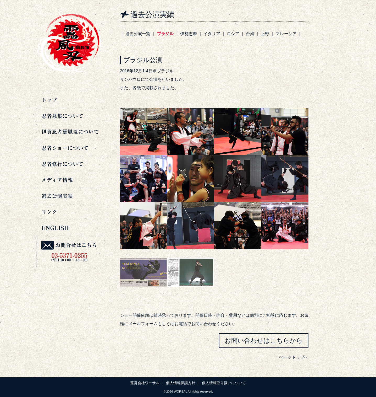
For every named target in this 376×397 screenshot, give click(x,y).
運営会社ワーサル (144, 383)
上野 (265, 33)
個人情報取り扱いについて (224, 383)
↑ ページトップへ (292, 357)
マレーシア (286, 33)
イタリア (211, 33)
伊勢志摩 (188, 33)
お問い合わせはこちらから (264, 340)
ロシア (233, 33)
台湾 (250, 33)
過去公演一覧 (137, 33)
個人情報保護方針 (180, 383)
